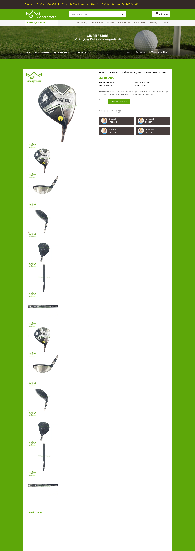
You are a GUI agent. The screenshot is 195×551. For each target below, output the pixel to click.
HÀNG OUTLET (97, 23)
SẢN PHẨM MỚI (124, 23)
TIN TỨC (110, 23)
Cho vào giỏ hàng (119, 101)
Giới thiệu (154, 23)
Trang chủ (82, 23)
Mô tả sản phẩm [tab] (35, 512)
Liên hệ (165, 23)
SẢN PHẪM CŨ (139, 23)
